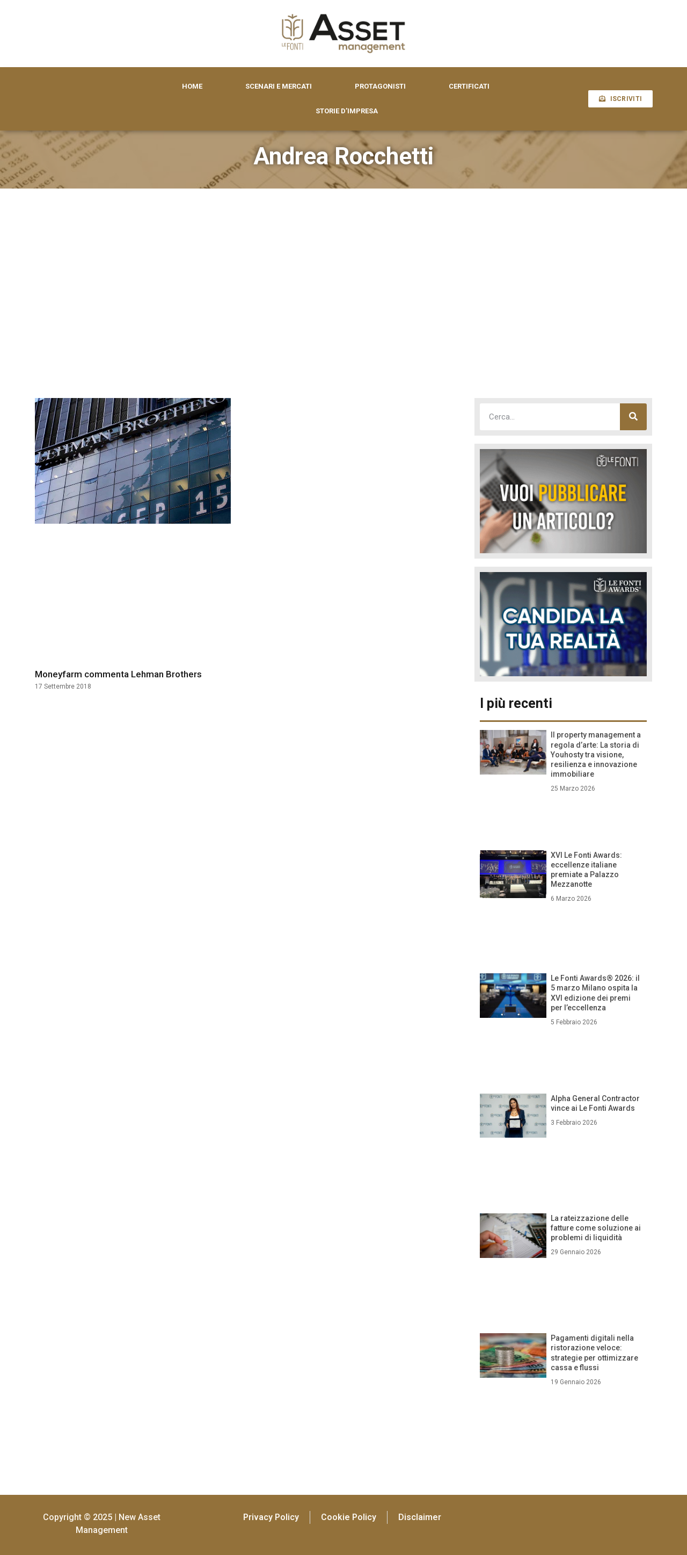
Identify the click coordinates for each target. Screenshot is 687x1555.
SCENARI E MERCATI (278, 86)
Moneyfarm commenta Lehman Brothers (118, 674)
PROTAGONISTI (380, 86)
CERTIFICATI (469, 86)
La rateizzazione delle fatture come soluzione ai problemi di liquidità (596, 1228)
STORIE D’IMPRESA (347, 111)
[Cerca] (633, 416)
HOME (192, 86)
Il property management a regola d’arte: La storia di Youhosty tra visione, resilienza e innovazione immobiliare (596, 754)
